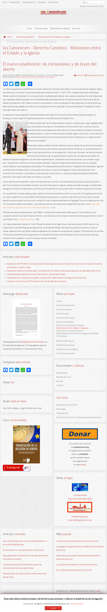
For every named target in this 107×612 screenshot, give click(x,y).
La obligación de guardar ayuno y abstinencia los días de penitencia (79, 548)
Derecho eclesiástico (25, 37)
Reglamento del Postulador (33, 342)
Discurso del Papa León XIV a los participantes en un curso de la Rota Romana (25, 543)
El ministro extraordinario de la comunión (74, 570)
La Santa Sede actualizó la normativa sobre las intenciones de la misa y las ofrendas (22, 566)
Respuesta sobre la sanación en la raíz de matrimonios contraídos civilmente (25, 557)
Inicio (9, 37)
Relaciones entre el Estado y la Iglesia (54, 37)
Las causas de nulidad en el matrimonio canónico (76, 565)
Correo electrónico (94, 75)
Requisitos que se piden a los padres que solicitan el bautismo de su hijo (78, 557)
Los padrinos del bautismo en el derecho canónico (77, 541)
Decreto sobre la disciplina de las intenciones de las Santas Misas (24, 575)
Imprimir (79, 75)
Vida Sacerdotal (80, 495)
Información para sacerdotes (80, 499)
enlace (83, 465)
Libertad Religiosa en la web (80, 520)
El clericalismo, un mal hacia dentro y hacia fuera (23, 550)
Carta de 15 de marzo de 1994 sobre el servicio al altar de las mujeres (36, 281)
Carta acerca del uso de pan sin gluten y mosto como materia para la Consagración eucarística (46, 278)
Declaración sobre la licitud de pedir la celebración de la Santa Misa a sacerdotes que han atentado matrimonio (54, 271)
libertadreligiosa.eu (80, 517)
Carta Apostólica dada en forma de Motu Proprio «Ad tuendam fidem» (36, 274)
